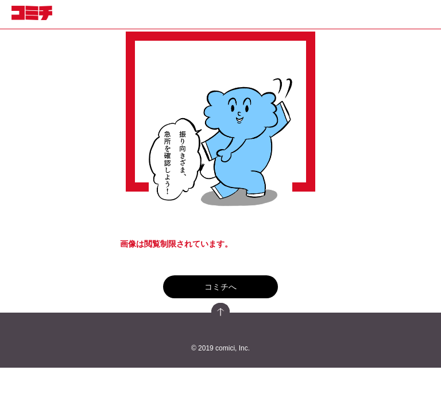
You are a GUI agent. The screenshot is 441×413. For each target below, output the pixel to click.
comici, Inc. (232, 348)
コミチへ (220, 286)
